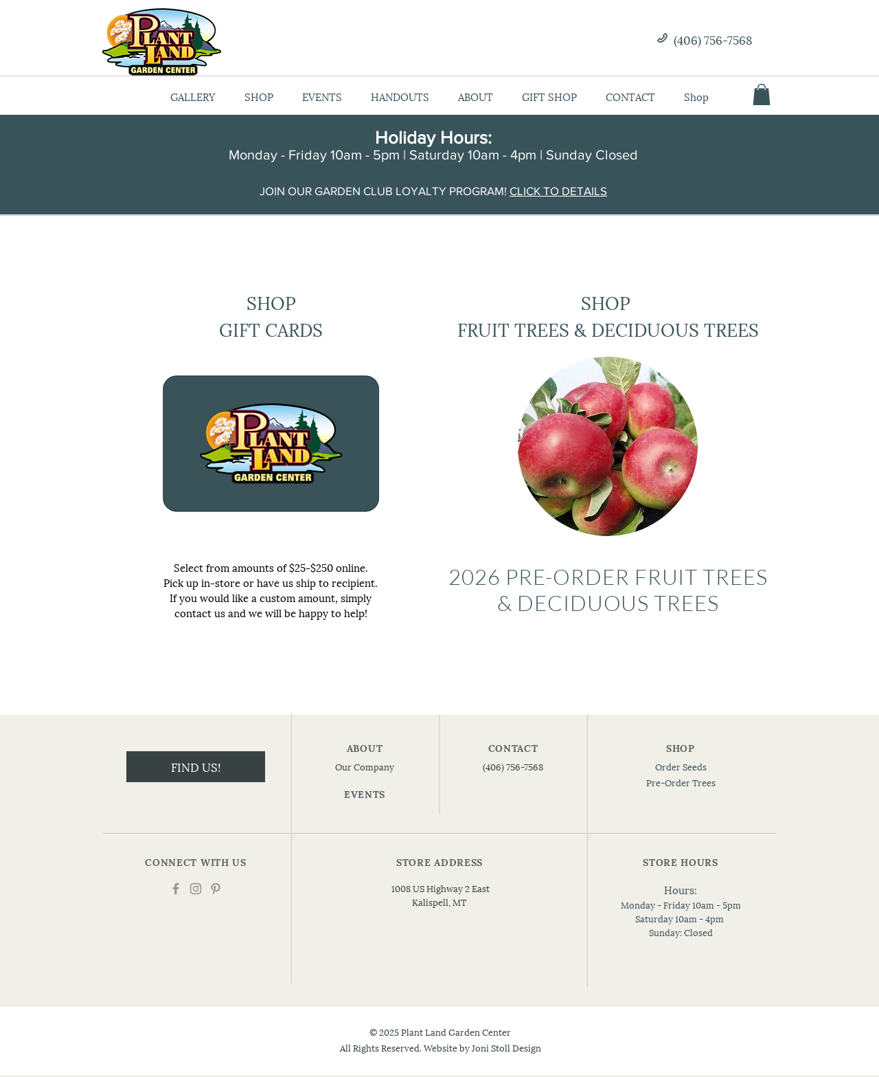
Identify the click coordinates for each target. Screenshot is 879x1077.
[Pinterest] (215, 888)
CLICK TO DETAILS (558, 190)
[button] (761, 94)
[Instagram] (195, 888)
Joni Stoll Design (506, 1047)
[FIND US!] (195, 766)
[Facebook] (175, 888)
